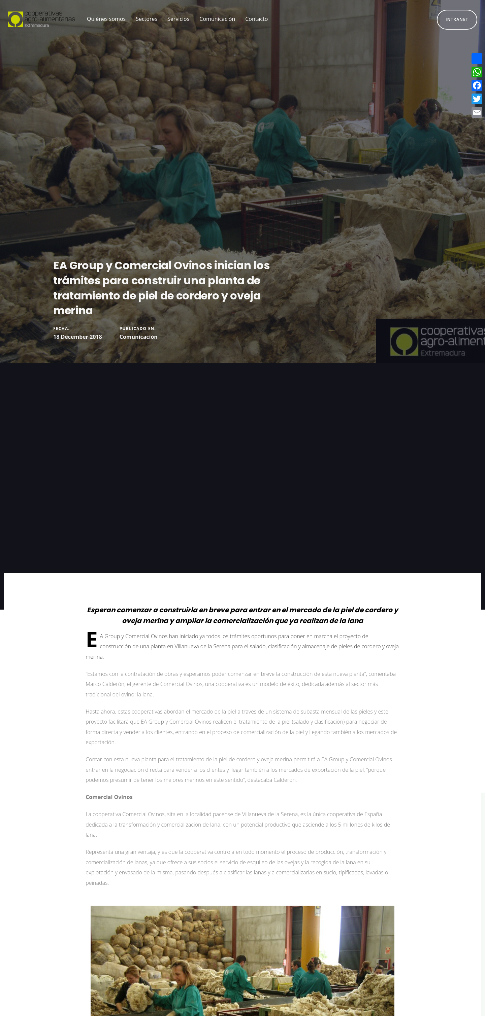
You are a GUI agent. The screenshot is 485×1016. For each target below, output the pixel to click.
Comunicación (139, 336)
